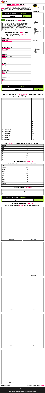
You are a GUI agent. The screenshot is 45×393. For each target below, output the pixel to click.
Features (28, 388)
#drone (35, 46)
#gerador (35, 51)
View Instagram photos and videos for (35, 385)
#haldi (35, 42)
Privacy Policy (20, 388)
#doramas (4, 38)
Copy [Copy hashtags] (3, 20)
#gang (35, 48)
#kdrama (3, 45)
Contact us (33, 388)
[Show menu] (43, 1)
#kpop (3, 65)
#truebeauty (4, 74)
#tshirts (35, 52)
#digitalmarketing (37, 49)
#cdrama (3, 61)
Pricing (25, 388)
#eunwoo (4, 81)
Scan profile (26, 16)
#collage (35, 47)
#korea (3, 49)
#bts (35, 50)
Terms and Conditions (13, 388)
